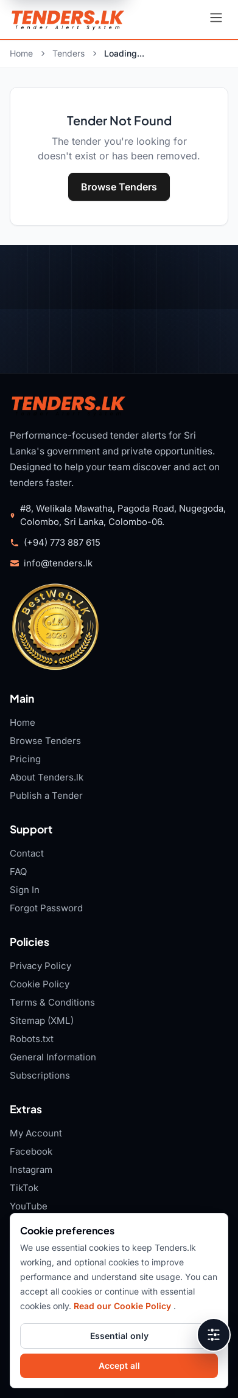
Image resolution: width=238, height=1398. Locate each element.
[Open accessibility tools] (214, 1335)
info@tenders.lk (58, 563)
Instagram (31, 1169)
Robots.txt (32, 1039)
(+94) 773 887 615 (62, 542)
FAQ (18, 871)
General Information (53, 1057)
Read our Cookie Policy (123, 1306)
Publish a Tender (46, 795)
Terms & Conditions (52, 1002)
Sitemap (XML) (42, 1020)
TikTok (24, 1188)
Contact (27, 853)
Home (21, 53)
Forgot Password (46, 908)
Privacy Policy (40, 966)
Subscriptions (40, 1075)
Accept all (119, 1365)
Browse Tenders (119, 187)
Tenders (68, 53)
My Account (36, 1133)
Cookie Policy (39, 984)
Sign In (25, 889)
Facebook (31, 1151)
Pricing (25, 759)
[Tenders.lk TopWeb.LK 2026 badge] (55, 626)
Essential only (119, 1335)
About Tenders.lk (46, 777)
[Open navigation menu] (216, 19)
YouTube (28, 1206)
